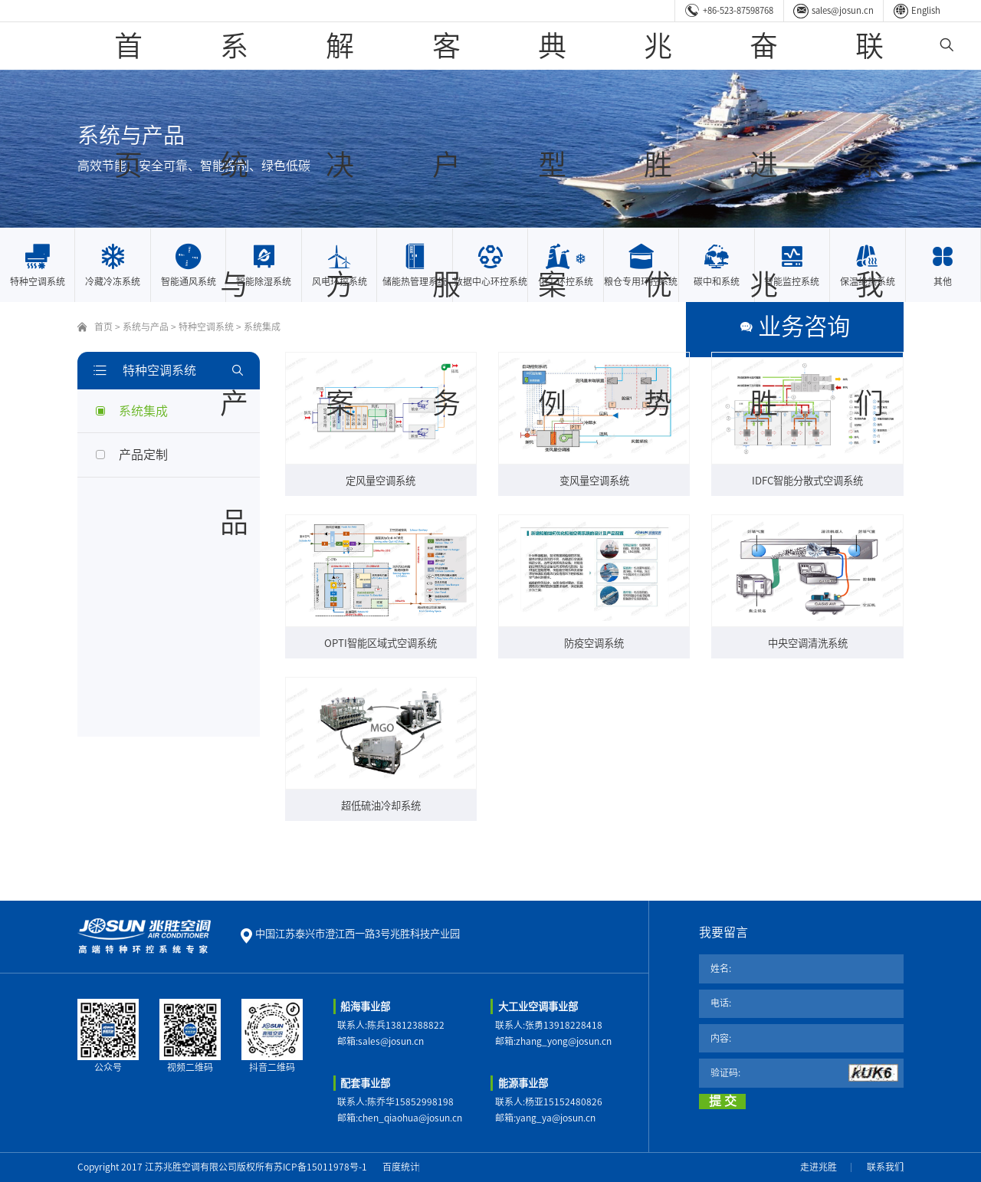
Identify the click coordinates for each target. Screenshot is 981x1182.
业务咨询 (860, 327)
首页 (341, 45)
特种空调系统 (206, 326)
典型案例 (648, 45)
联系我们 (878, 45)
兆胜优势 (724, 45)
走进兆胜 (818, 1166)
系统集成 (262, 326)
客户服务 (571, 45)
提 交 (723, 1101)
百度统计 (400, 1166)
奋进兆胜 (801, 45)
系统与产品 (412, 45)
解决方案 (494, 45)
